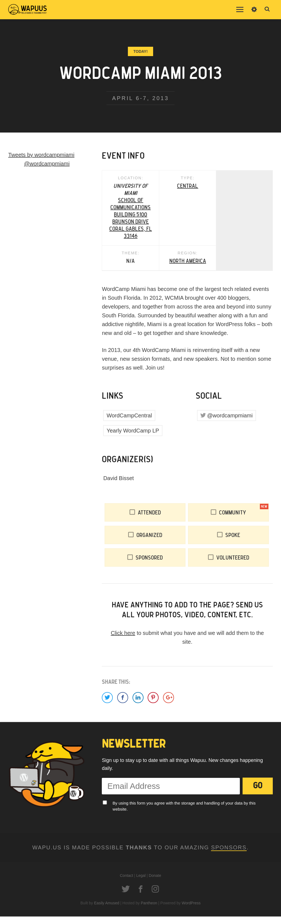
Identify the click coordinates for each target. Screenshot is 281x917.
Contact (126, 876)
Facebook (140, 889)
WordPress (191, 903)
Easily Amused (106, 903)
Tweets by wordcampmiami (41, 155)
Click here (123, 633)
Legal (140, 876)
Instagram (155, 889)
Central (187, 186)
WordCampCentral (129, 416)
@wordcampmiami (230, 416)
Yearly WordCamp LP (132, 431)
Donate (155, 876)
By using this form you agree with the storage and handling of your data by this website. (184, 806)
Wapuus (27, 9)
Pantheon (149, 903)
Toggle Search (267, 9)
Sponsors (228, 848)
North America (130, 262)
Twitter (125, 889)
